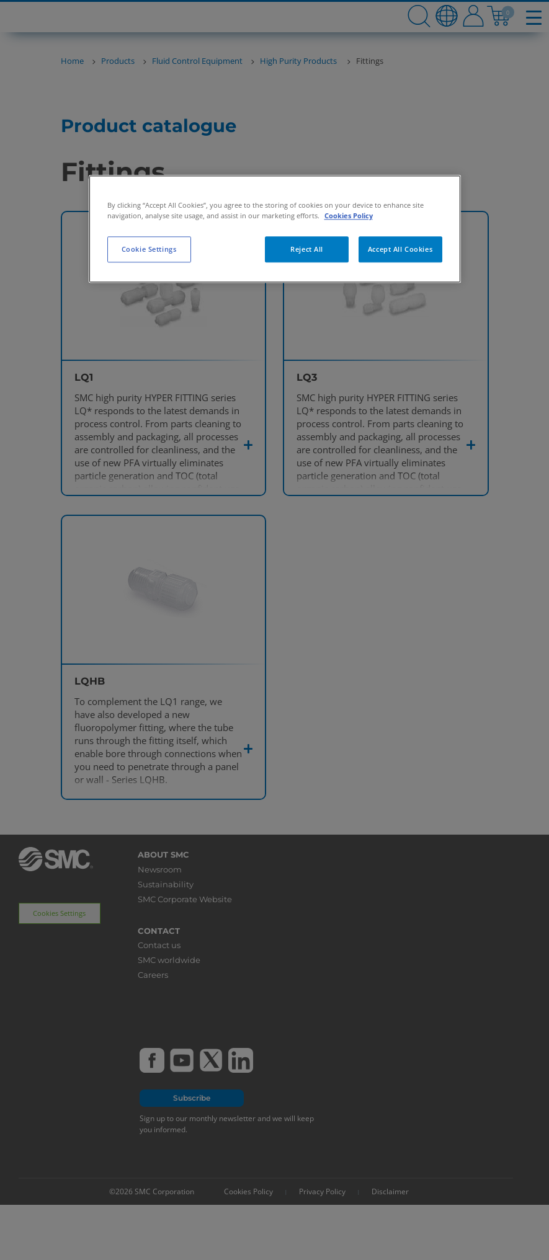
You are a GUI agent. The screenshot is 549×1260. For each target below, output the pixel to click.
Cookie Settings (149, 249)
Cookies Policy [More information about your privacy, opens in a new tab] (348, 215)
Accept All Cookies (400, 249)
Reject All (306, 249)
